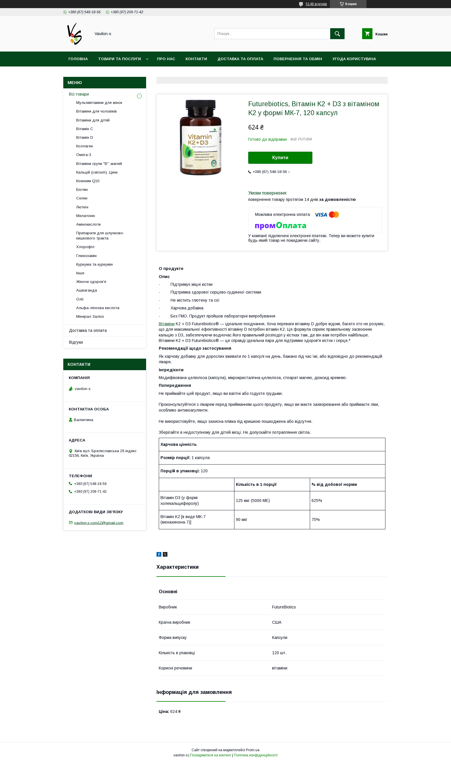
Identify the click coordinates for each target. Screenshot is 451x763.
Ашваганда (86, 290)
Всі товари (79, 94)
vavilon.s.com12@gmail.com (98, 522)
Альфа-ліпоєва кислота (97, 308)
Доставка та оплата (240, 59)
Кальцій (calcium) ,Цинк (97, 172)
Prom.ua (252, 750)
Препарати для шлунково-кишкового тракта (100, 235)
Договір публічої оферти (96, 74)
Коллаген (84, 146)
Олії (80, 299)
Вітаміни (167, 323)
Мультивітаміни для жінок (99, 102)
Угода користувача (354, 59)
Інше (80, 273)
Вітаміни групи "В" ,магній (99, 163)
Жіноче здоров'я (91, 281)
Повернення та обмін (298, 59)
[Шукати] (337, 33)
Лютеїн (82, 207)
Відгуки (76, 342)
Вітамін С (84, 129)
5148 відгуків (316, 4)
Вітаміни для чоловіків (96, 111)
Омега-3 (83, 155)
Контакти (196, 59)
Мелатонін (85, 216)
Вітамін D (84, 137)
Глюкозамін (86, 256)
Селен (81, 198)
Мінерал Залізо (90, 316)
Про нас (166, 59)
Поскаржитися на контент (210, 755)
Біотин (82, 189)
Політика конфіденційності (256, 755)
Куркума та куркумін (94, 264)
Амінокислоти (88, 224)
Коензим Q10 (87, 181)
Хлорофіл (85, 247)
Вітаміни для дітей (93, 120)
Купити (280, 157)
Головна (78, 59)
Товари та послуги (119, 59)
